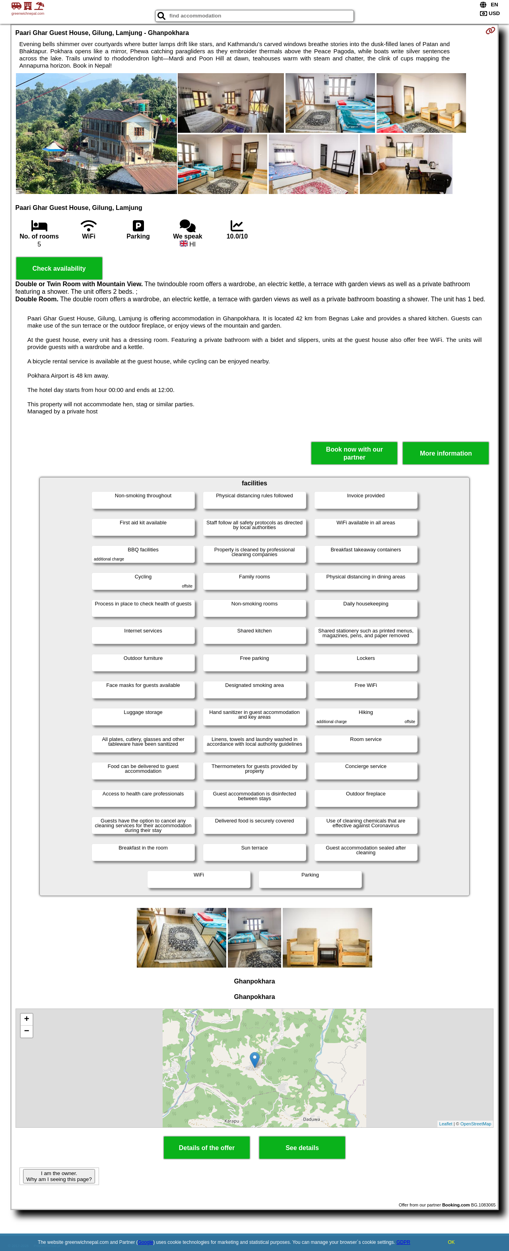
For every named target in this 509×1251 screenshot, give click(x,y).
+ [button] (26, 1020)
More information (446, 453)
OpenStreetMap (476, 1123)
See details (302, 1147)
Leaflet (446, 1123)
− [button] (26, 1032)
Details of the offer (207, 1147)
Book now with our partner (354, 453)
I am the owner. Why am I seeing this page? (58, 1176)
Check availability (58, 268)
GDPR (403, 1242)
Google (145, 1242)
